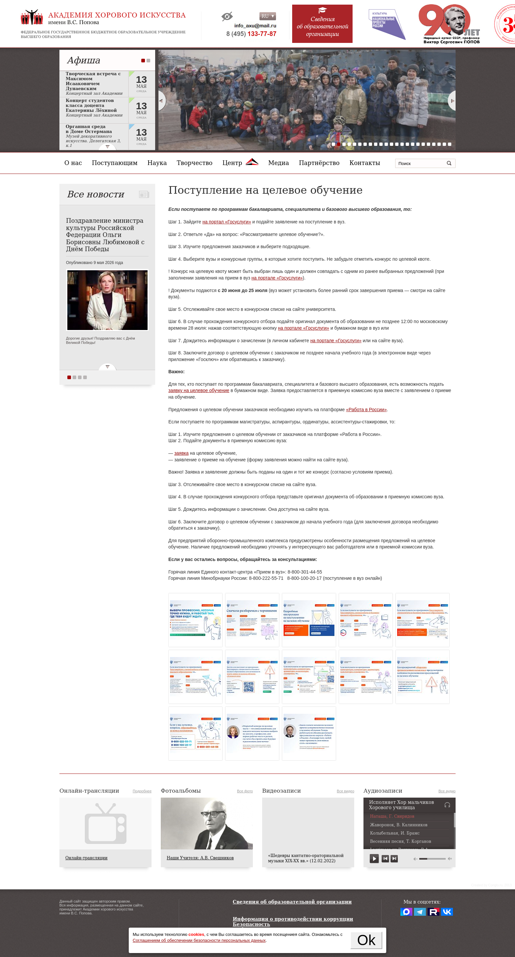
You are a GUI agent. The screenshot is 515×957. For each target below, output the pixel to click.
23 (449, 144)
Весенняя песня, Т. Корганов (400, 842)
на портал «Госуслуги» (226, 221)
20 (433, 144)
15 (407, 144)
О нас (73, 162)
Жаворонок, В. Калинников (399, 825)
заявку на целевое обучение (198, 390)
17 (418, 144)
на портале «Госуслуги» (277, 277)
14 (402, 144)
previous (385, 859)
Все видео (345, 791)
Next (452, 101)
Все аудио (447, 791)
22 (444, 144)
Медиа (278, 162)
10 (381, 144)
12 (391, 144)
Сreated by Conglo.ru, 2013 (491, 885)
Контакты (365, 162)
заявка (181, 453)
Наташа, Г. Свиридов (392, 816)
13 (396, 144)
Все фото (245, 791)
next (394, 859)
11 (386, 144)
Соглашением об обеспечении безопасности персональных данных (199, 940)
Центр (240, 162)
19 (428, 144)
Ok (366, 940)
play (374, 859)
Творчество (195, 162)
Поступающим (114, 162)
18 (423, 144)
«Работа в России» (366, 409)
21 (439, 144)
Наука (157, 162)
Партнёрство (319, 162)
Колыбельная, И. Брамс (395, 833)
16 (412, 144)
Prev (162, 101)
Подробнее (142, 791)
